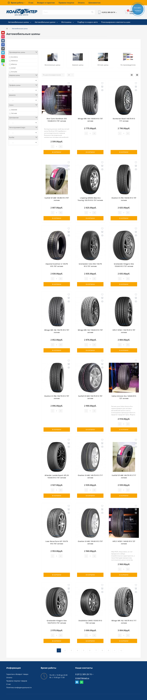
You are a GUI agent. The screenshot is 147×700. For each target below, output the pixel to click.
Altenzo (14, 64)
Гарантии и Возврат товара (17, 674)
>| (121, 650)
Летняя (14, 113)
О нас (8, 684)
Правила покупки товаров (16, 681)
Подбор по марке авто (87, 22)
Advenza (14, 60)
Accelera (14, 57)
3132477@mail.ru (82, 678)
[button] (16, 2)
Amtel (13, 68)
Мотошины (67, 22)
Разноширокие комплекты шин (115, 22)
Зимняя (14, 110)
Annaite (14, 72)
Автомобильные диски (46, 22)
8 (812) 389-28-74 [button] (84, 674)
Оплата (9, 677)
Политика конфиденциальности (19, 687)
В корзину (56, 152)
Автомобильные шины (19, 22)
